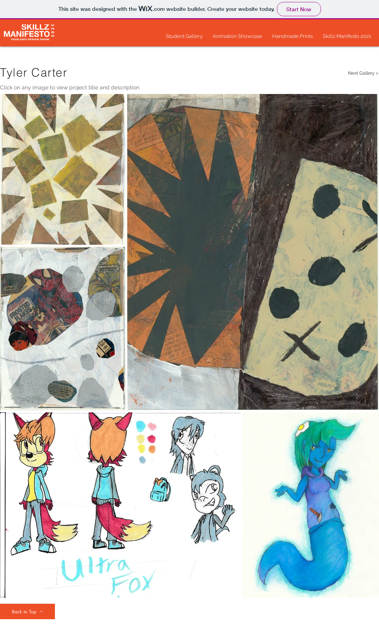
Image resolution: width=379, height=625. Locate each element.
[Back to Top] (27, 611)
